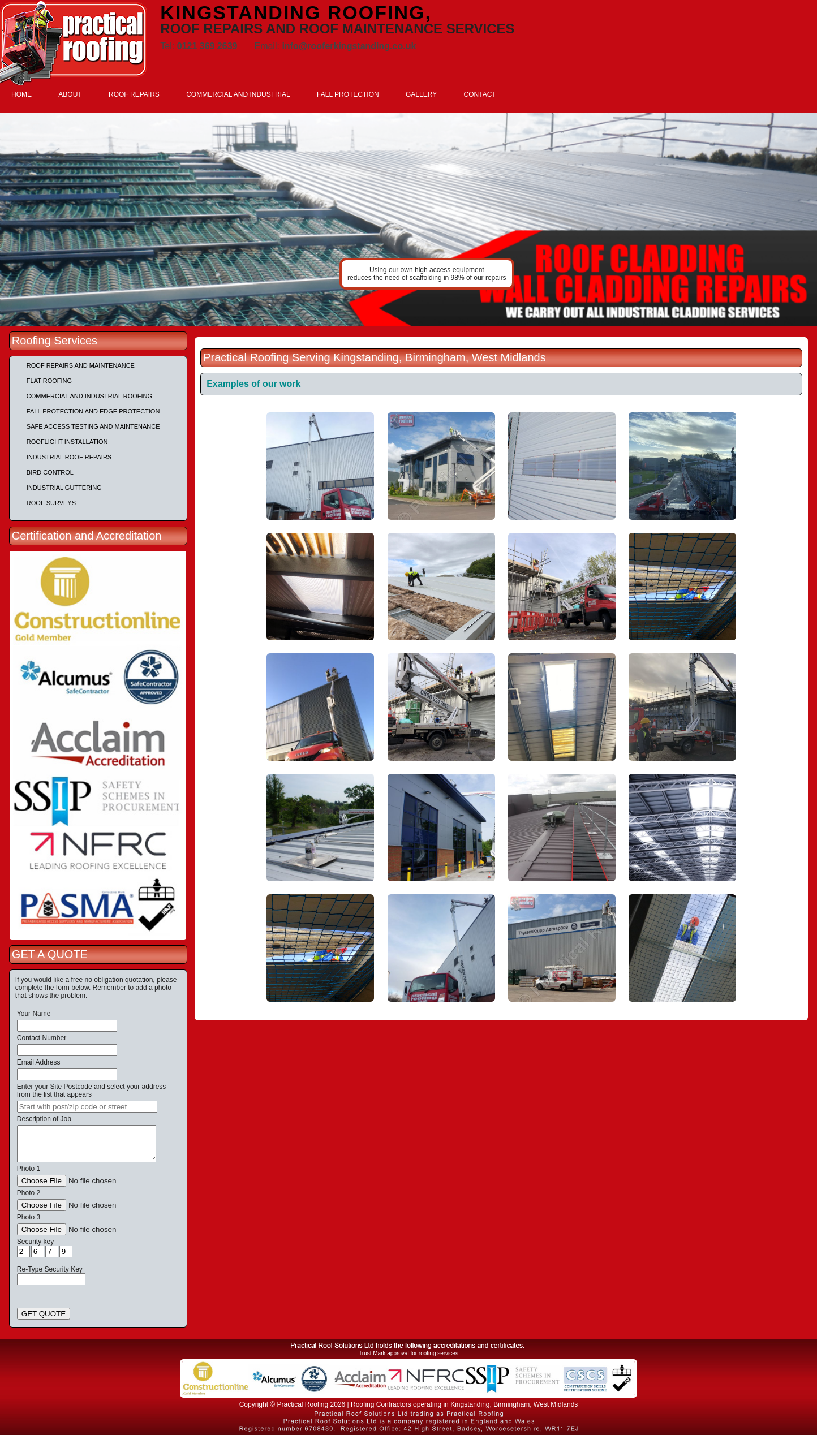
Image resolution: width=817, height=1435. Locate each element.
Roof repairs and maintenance (81, 365)
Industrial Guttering (64, 487)
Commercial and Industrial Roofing (89, 396)
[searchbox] (87, 1107)
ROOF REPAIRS (134, 94)
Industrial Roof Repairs (69, 457)
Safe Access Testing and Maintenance (93, 426)
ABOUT (69, 94)
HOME (21, 94)
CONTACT (480, 94)
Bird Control (50, 472)
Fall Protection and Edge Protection (93, 411)
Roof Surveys (51, 502)
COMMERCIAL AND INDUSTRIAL (238, 94)
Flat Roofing (49, 380)
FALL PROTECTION (348, 94)
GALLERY (421, 94)
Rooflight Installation (67, 441)
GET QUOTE (44, 1313)
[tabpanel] (408, 219)
